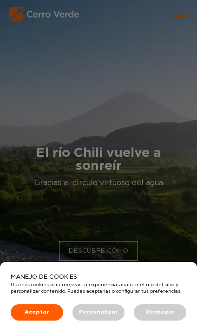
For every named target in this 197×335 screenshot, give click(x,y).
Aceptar (37, 312)
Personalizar (98, 312)
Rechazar (160, 312)
